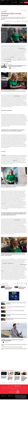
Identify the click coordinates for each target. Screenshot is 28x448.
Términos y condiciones (18, 398)
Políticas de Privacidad (23, 398)
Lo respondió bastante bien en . (9, 259)
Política (5, 10)
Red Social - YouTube (17, 386)
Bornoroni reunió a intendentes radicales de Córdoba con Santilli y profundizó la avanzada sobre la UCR (14, 349)
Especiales (6, 4)
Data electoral (13, 4)
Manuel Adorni (20, 0)
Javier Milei (12, 0)
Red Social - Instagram (15, 386)
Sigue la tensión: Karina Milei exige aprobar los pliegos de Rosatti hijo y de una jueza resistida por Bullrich (14, 345)
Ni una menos (15, 0)
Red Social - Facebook (13, 386)
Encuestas (20, 4)
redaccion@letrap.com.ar (23, 397)
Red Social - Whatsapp (19, 386)
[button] (14, 80)
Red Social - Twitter (11, 386)
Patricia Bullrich (7, 0)
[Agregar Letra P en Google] (9, 21)
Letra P (3, 10)
